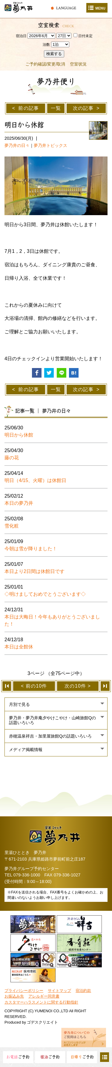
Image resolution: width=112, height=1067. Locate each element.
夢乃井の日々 (17, 145)
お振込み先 (14, 996)
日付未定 (83, 36)
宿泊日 (21, 36)
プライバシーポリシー (23, 990)
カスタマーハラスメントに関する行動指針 (41, 1002)
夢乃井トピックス (50, 145)
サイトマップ (59, 990)
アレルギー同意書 (43, 996)
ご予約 (18, 1057)
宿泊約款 (83, 990)
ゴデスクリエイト (42, 1022)
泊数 (46, 44)
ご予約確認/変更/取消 (45, 64)
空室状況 (78, 64)
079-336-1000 (26, 875)
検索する (54, 53)
